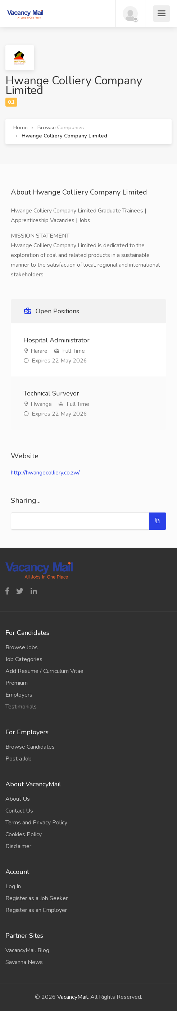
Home (20, 127)
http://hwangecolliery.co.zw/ (45, 473)
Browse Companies (60, 127)
